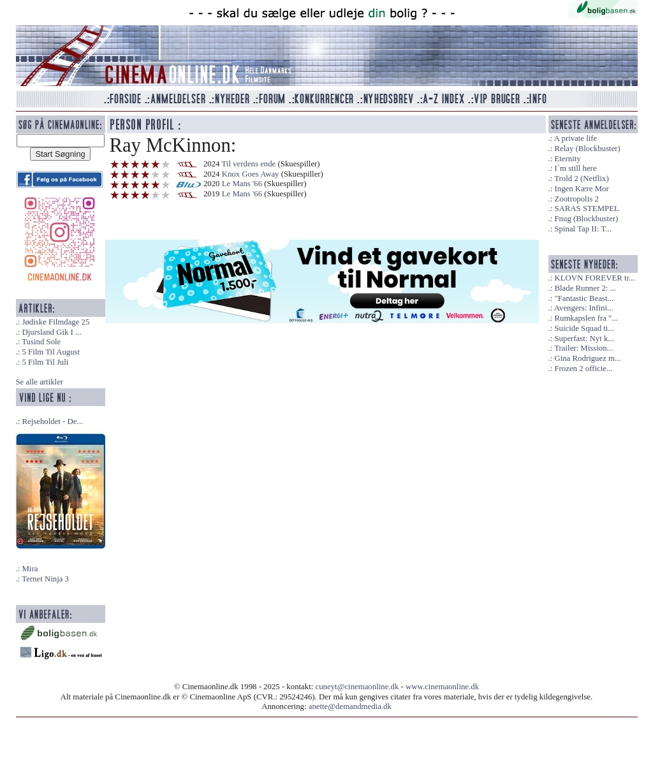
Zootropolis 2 (576, 198)
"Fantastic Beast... (583, 298)
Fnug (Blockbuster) (586, 218)
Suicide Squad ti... (583, 328)
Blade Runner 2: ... (585, 288)
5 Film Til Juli (45, 362)
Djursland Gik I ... (51, 332)
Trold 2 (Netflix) (581, 178)
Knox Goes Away (250, 174)
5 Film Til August (51, 351)
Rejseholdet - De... (52, 421)
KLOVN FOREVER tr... (594, 278)
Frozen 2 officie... (583, 368)
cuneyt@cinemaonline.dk (357, 686)
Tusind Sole (41, 341)
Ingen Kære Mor (581, 188)
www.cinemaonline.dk (442, 686)
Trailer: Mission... (583, 348)
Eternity (567, 158)
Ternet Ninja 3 (45, 578)
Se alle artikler (40, 381)
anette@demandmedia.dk (350, 706)
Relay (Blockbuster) (587, 148)
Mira (30, 568)
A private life (576, 138)
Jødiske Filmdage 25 (55, 322)
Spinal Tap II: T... (582, 228)
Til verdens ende (248, 163)
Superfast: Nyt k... (583, 338)
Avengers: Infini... (583, 307)
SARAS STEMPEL (586, 208)
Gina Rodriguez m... (587, 358)
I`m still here (575, 168)
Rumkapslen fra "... (585, 318)
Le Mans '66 (243, 183)
